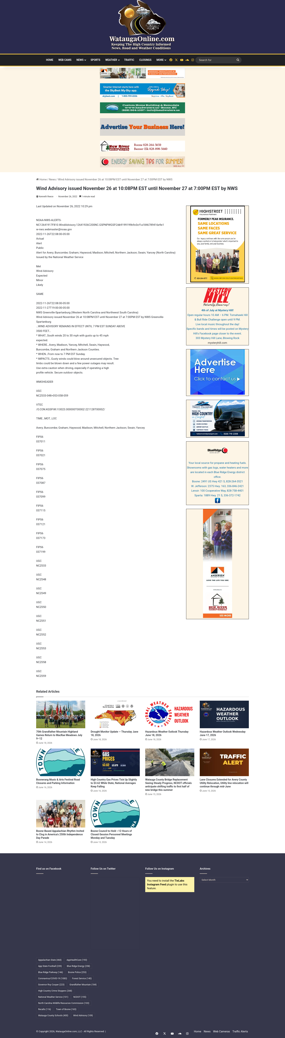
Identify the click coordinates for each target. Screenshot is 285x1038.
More (160, 59)
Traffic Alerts (240, 1031)
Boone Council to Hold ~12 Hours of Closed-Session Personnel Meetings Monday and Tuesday (111, 834)
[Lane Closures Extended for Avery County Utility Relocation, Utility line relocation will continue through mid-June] (224, 762)
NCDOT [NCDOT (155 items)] (79, 997)
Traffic (129, 59)
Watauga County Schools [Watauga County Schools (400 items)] (53, 1015)
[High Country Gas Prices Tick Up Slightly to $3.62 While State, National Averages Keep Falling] (115, 762)
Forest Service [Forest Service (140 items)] (82, 978)
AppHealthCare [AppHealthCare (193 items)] (77, 960)
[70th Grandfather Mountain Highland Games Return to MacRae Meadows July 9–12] (60, 714)
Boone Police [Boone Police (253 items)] (77, 972)
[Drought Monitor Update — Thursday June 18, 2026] (115, 714)
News (80, 59)
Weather (111, 59)
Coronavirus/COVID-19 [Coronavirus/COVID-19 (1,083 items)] (52, 978)
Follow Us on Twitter (103, 868)
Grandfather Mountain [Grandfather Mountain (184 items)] (83, 984)
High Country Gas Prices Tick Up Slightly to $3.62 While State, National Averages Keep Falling (114, 783)
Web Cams (64, 59)
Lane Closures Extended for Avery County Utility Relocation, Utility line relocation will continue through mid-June (224, 783)
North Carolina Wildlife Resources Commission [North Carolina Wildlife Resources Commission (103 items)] (63, 1003)
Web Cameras (221, 1031)
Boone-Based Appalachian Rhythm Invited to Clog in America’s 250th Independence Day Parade (60, 834)
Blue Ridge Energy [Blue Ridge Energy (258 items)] (78, 966)
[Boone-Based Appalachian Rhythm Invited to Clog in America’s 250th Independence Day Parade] (60, 813)
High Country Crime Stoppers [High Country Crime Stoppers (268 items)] (55, 991)
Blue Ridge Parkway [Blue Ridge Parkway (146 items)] (50, 972)
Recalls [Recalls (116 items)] (44, 1009)
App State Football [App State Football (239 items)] (50, 966)
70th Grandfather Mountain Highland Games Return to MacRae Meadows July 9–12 (59, 735)
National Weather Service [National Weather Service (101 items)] (53, 997)
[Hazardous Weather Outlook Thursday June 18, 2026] (169, 714)
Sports (95, 59)
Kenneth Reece (46, 196)
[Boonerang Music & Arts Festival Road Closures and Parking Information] (60, 762)
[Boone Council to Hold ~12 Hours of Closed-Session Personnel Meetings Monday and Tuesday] (115, 813)
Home (49, 59)
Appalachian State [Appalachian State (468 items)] (50, 960)
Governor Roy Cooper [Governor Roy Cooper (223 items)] (51, 984)
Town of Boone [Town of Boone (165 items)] (66, 1009)
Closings (145, 59)
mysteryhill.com (217, 342)
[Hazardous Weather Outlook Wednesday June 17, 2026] (224, 714)
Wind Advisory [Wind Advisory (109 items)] (83, 1015)
